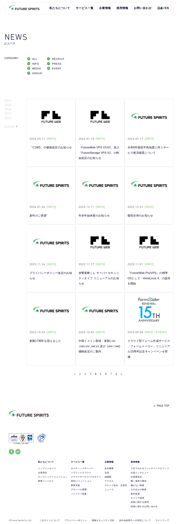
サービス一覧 (85, 8)
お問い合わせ (143, 8)
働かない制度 (137, 485)
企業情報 (105, 8)
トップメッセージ (47, 468)
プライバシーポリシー (75, 520)
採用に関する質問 (140, 502)
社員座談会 (136, 477)
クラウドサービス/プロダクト (86, 477)
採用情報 (122, 8)
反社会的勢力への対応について (135, 520)
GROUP (37, 73)
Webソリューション (81, 481)
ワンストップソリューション (52, 477)
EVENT (56, 68)
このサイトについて (49, 520)
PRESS (56, 63)
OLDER (9, 126)
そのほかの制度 (139, 489)
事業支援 (75, 485)
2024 (8, 109)
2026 (8, 100)
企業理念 (42, 472)
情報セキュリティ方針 (103, 520)
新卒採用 (135, 494)
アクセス (109, 481)
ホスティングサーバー (82, 468)
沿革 (107, 472)
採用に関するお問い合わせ (144, 506)
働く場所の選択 (139, 481)
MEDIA (36, 68)
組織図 (108, 477)
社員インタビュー (140, 472)
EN (167, 8)
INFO (35, 63)
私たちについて (59, 8)
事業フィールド (46, 481)
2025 (8, 105)
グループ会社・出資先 (116, 485)
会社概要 (109, 468)
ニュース (109, 489)
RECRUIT (58, 59)
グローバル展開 (79, 489)
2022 (8, 118)
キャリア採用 (137, 498)
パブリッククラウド (81, 472)
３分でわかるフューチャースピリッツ (150, 468)
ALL (34, 59)
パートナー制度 (79, 494)
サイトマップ (162, 520)
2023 (8, 113)
